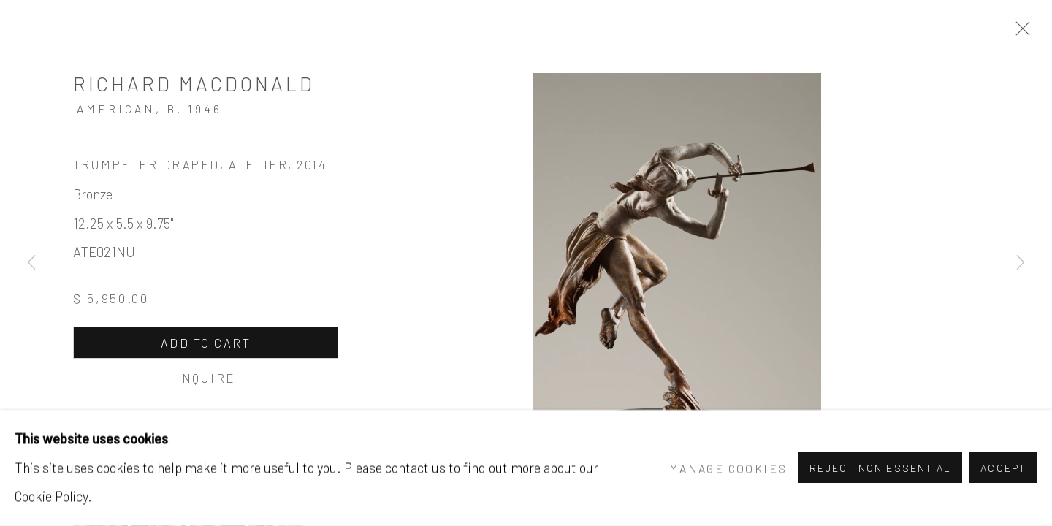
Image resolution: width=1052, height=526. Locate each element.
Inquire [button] (205, 377)
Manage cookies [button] (728, 468)
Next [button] (1020, 263)
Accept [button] (1003, 468)
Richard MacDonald (194, 83)
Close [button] (1019, 33)
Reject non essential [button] (880, 468)
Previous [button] (31, 263)
